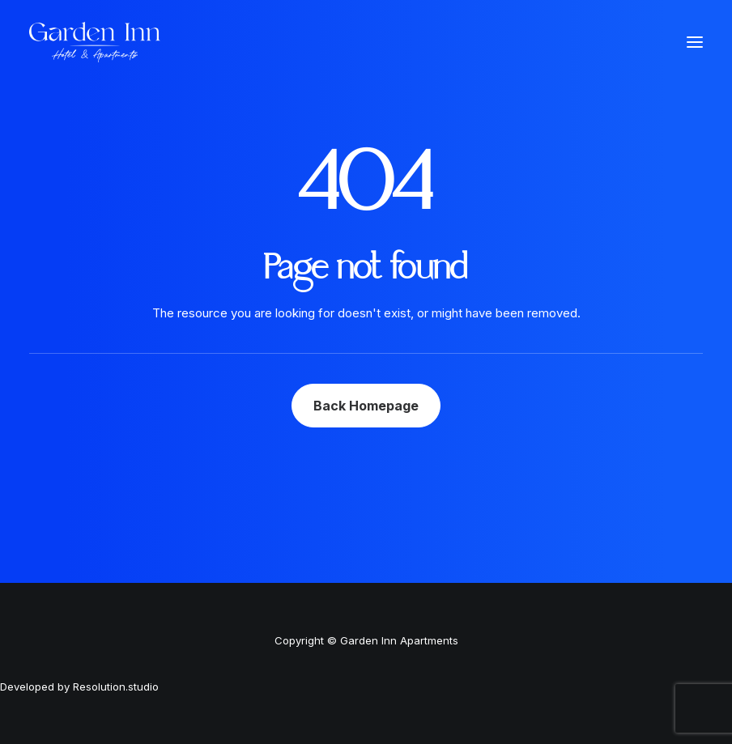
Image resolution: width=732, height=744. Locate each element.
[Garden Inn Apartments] (94, 42)
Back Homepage (366, 406)
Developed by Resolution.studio (79, 686)
